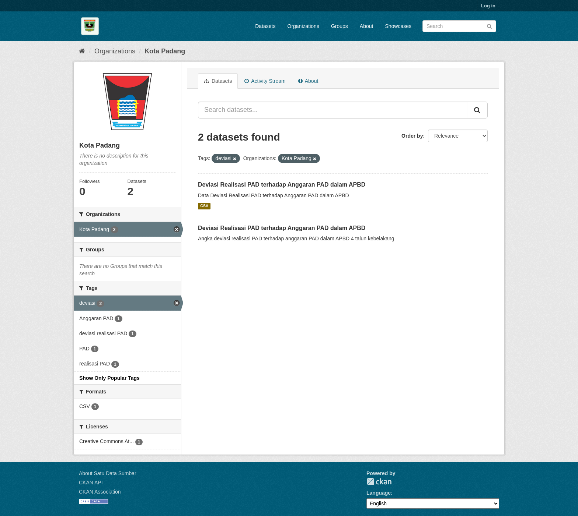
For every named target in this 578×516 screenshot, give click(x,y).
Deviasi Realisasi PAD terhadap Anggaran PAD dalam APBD (281, 184)
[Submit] (489, 25)
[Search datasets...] (333, 110)
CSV (204, 206)
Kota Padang (164, 51)
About (366, 26)
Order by (412, 136)
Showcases (398, 26)
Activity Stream (264, 81)
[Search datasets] (459, 26)
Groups (339, 26)
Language (378, 493)
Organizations (303, 26)
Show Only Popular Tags (109, 378)
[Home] (82, 51)
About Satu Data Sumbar (107, 473)
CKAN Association (100, 492)
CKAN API (91, 482)
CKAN (378, 481)
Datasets (265, 26)
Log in (488, 5)
